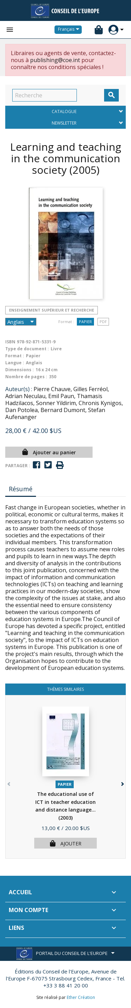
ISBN (10, 342)
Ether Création (81, 997)
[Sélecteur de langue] (70, 29)
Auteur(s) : (18, 389)
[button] (121, 782)
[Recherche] (44, 95)
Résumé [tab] (20, 489)
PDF (103, 321)
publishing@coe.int (55, 60)
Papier (85, 321)
